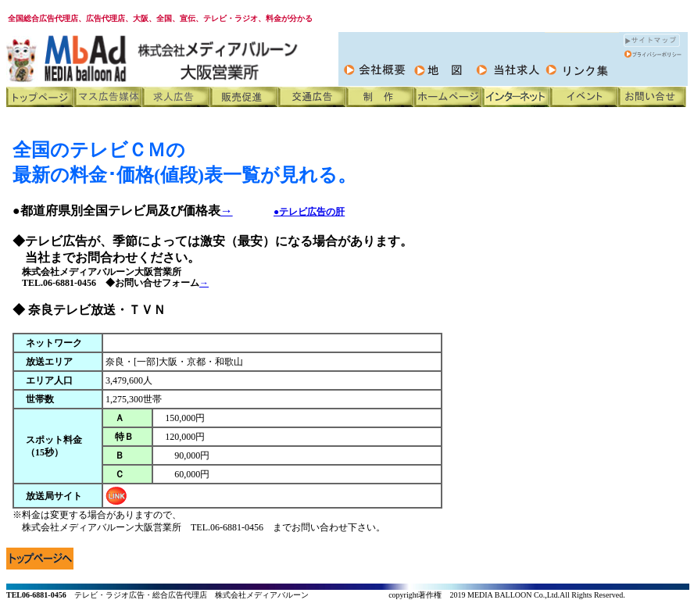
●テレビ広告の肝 (309, 211)
